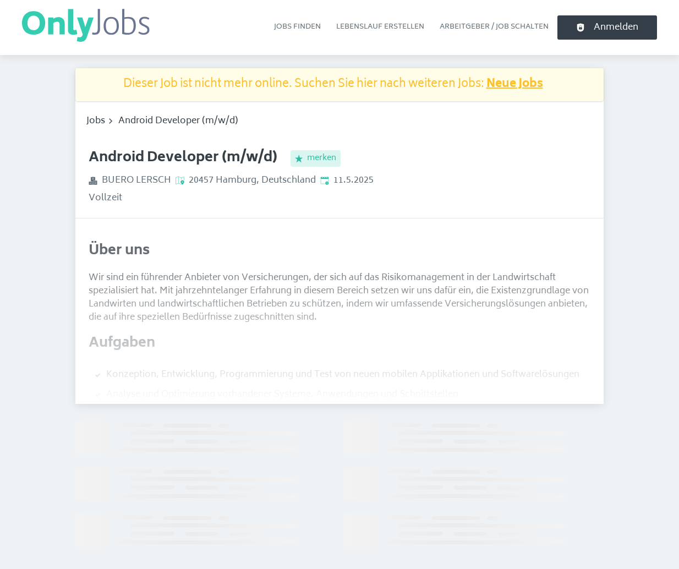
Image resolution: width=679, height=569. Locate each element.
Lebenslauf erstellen (380, 27)
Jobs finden (297, 27)
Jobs (95, 121)
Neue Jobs (514, 84)
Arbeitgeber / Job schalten (494, 27)
